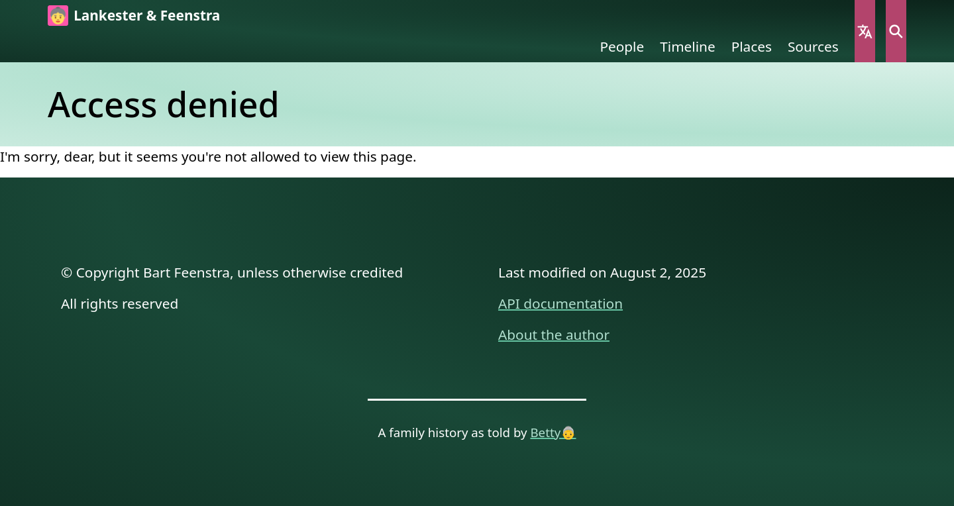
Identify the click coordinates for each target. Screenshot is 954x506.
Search (896, 31)
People (622, 46)
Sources (813, 46)
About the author (554, 334)
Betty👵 (553, 432)
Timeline (687, 46)
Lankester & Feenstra (147, 15)
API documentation (560, 303)
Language (865, 31)
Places (751, 46)
